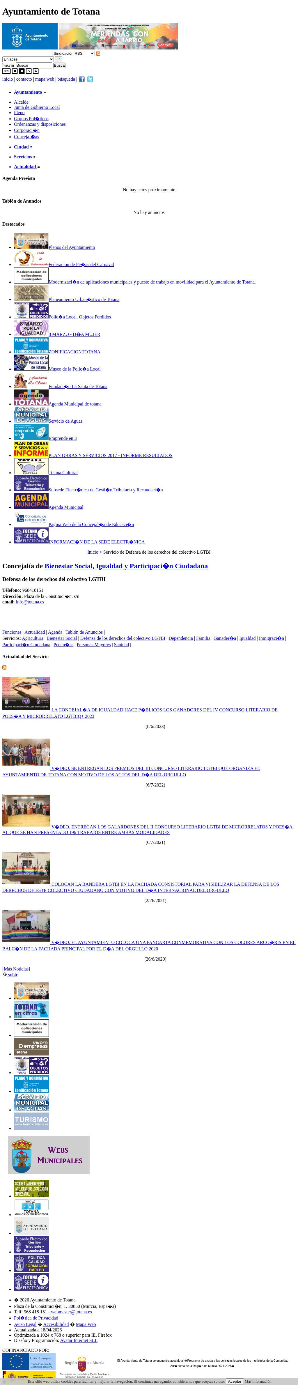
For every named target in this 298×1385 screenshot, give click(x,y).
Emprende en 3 (45, 438)
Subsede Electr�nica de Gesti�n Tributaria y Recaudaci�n (88, 489)
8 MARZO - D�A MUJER (57, 334)
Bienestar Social (62, 638)
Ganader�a (225, 638)
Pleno (19, 112)
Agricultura (32, 638)
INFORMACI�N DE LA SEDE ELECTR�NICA (79, 541)
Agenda (55, 632)
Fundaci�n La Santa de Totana (60, 386)
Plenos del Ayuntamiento (54, 247)
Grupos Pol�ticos (31, 118)
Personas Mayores (94, 644)
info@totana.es (30, 601)
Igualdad (248, 638)
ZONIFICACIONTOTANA (57, 351)
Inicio (93, 552)
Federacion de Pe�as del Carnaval (64, 264)
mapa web (45, 79)
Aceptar (235, 1381)
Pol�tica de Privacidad (36, 1317)
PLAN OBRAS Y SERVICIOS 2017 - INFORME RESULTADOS (93, 455)
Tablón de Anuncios (84, 632)
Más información (258, 1381)
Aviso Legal (25, 1324)
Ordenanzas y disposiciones (40, 124)
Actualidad (34, 632)
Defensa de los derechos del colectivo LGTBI (122, 638)
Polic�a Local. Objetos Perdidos (62, 316)
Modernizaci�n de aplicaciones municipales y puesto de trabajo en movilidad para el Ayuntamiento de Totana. (135, 281)
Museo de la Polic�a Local (57, 368)
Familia (203, 638)
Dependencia (180, 638)
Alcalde (21, 102)
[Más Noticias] (16, 968)
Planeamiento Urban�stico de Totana (66, 299)
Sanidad (121, 644)
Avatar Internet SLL (79, 1340)
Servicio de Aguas (48, 421)
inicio (8, 79)
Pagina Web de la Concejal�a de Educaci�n (74, 524)
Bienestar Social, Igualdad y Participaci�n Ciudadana (126, 566)
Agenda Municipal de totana (58, 403)
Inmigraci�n (271, 638)
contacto (24, 79)
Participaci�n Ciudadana (26, 644)
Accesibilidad (56, 1324)
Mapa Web (86, 1324)
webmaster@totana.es (71, 1311)
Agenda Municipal (49, 507)
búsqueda (67, 79)
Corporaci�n (27, 130)
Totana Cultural (46, 472)
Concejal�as (26, 136)
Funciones (12, 632)
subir (9, 974)
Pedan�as (63, 644)
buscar (8, 65)
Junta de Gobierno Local (37, 107)
